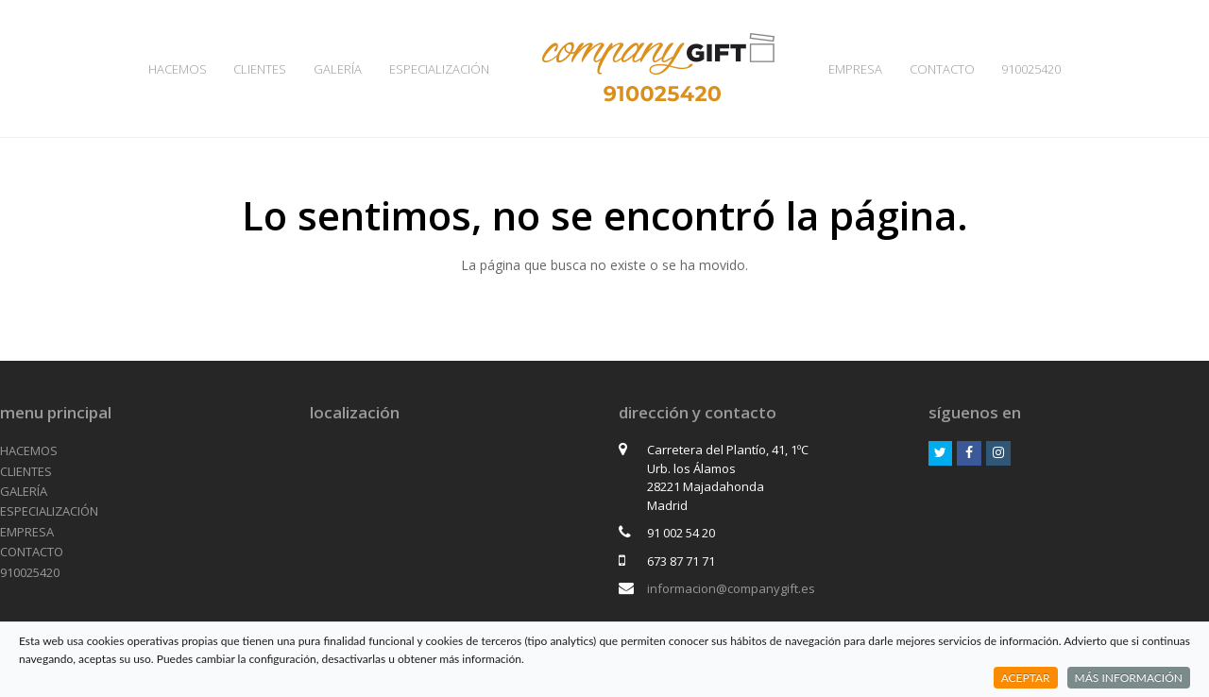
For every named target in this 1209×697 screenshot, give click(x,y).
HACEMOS (29, 450)
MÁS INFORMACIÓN (1129, 678)
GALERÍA (23, 491)
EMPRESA (27, 531)
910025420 (30, 572)
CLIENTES (26, 471)
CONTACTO (31, 551)
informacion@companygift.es (731, 588)
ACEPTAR (1025, 678)
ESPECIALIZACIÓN (49, 510)
